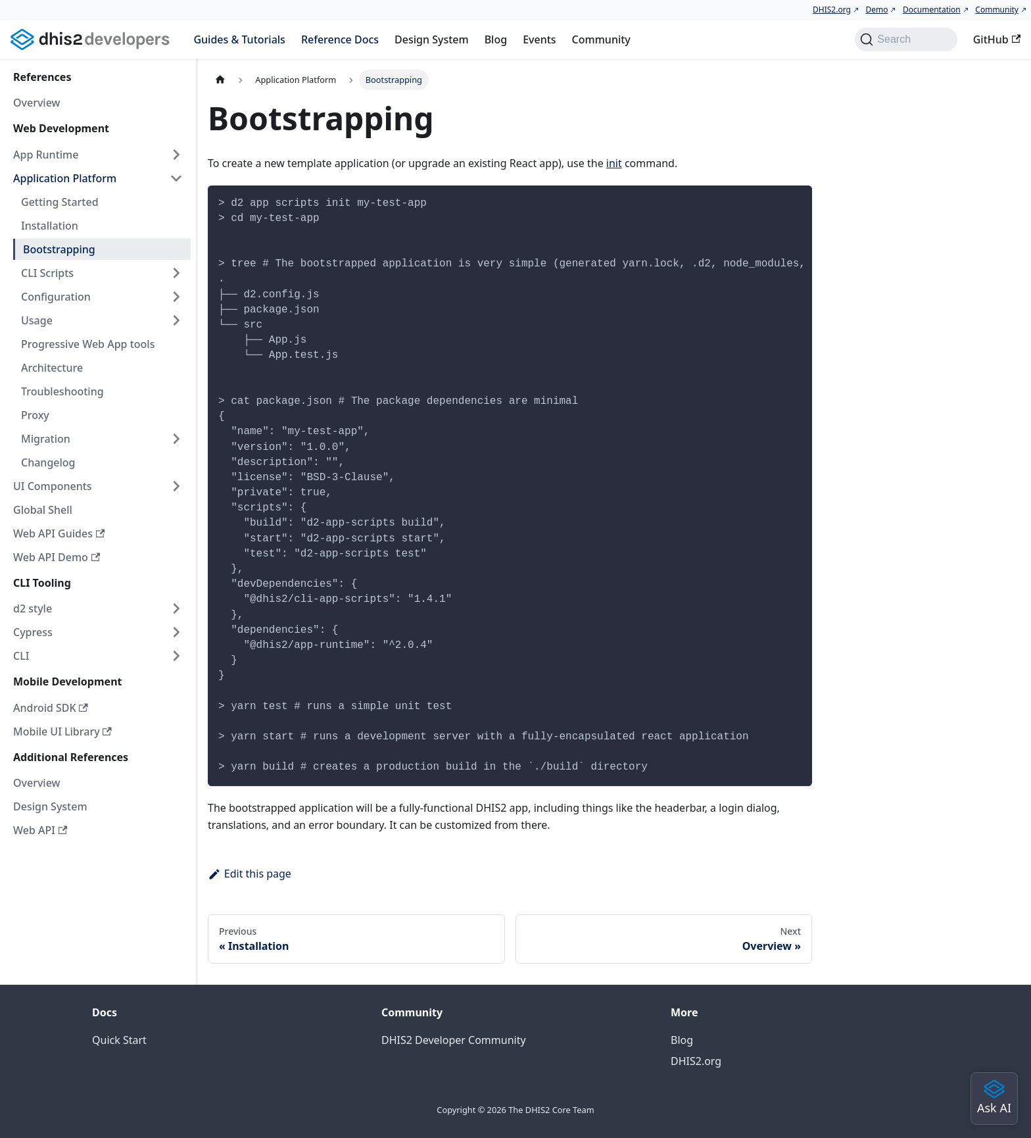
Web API (40, 830)
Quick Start (119, 1040)
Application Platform (64, 178)
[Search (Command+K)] (906, 39)
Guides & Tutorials (239, 39)
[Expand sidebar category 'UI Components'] (176, 486)
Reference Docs (340, 39)
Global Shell (42, 510)
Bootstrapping (59, 249)
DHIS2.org (832, 9)
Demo (876, 9)
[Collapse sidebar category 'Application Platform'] (176, 178)
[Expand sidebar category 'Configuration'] (176, 296)
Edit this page (249, 873)
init (614, 163)
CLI (21, 656)
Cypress (33, 632)
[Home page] (220, 80)
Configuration (56, 296)
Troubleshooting (62, 391)
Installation (49, 225)
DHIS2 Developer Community (453, 1040)
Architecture (52, 367)
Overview (36, 102)
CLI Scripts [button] (47, 273)
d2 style (32, 608)
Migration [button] (45, 439)
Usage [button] (37, 320)
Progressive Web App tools (88, 344)
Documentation (932, 9)
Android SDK (50, 708)
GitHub (996, 39)
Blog (496, 39)
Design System (432, 39)
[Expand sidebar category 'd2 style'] (176, 608)
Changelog (48, 462)
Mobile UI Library (62, 731)
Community (997, 9)
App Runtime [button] (45, 154)
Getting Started (60, 202)
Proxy (35, 415)
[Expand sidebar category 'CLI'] (176, 655)
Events (539, 39)
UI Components (52, 486)
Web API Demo (56, 557)
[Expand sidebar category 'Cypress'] (176, 632)
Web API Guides (59, 533)
